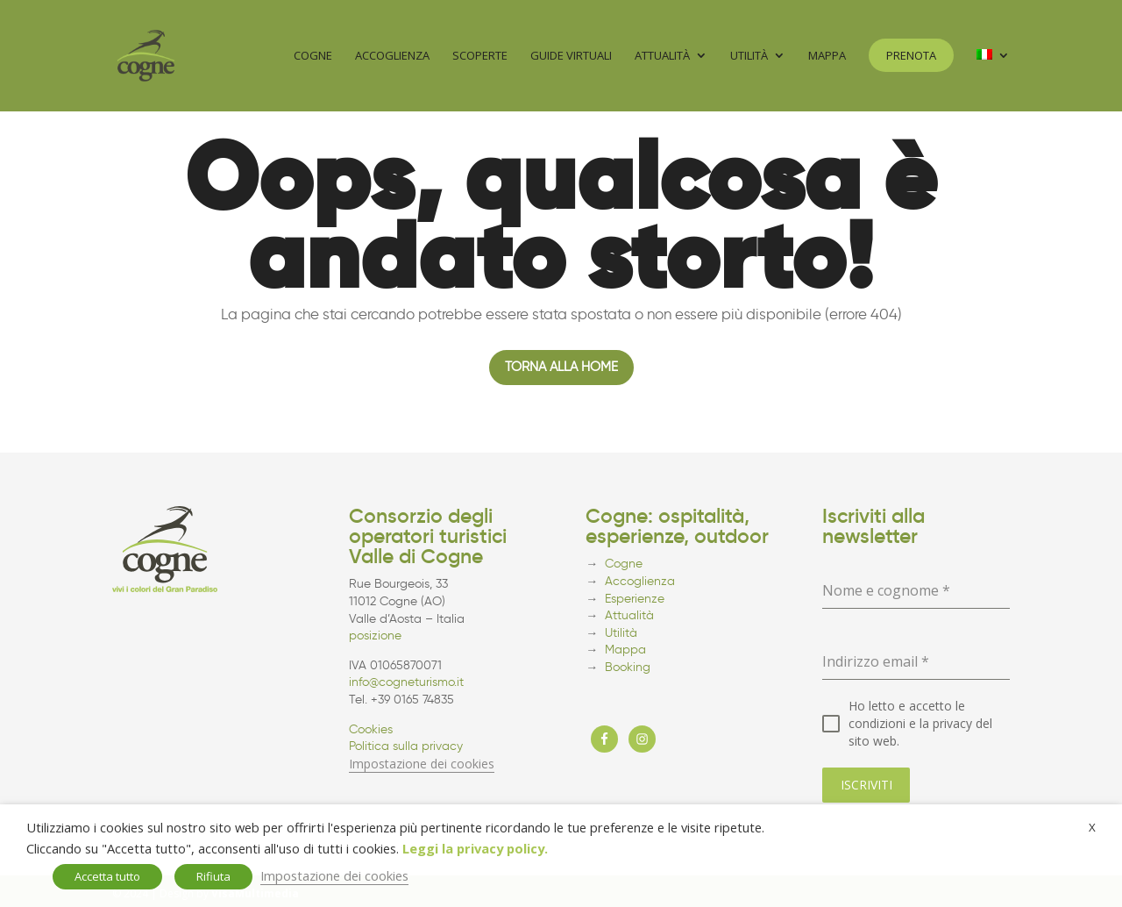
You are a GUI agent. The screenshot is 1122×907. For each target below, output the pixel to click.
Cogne (313, 57)
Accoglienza (392, 57)
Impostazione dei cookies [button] (421, 763)
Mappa (827, 57)
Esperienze (634, 598)
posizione (375, 635)
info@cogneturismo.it (406, 682)
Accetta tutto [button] (107, 876)
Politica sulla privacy (406, 746)
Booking (627, 667)
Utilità (749, 57)
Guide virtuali (571, 57)
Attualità (662, 57)
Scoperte (480, 57)
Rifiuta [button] (213, 876)
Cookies (371, 729)
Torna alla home (561, 367)
